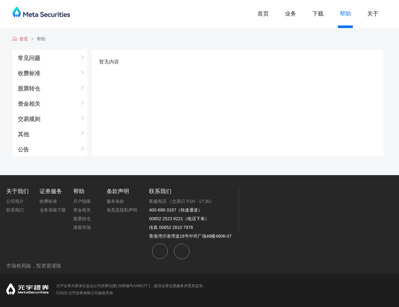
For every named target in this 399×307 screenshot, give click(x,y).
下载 (318, 14)
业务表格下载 (53, 209)
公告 (23, 149)
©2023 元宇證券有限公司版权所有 (84, 293)
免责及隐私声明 (122, 209)
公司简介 (15, 201)
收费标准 (29, 73)
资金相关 (29, 103)
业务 (290, 14)
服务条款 (115, 201)
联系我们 (15, 209)
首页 (263, 14)
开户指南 (82, 201)
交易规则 (29, 118)
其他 (23, 134)
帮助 (345, 14)
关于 (372, 14)
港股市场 (82, 227)
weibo (181, 251)
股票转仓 (29, 88)
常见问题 (29, 57)
